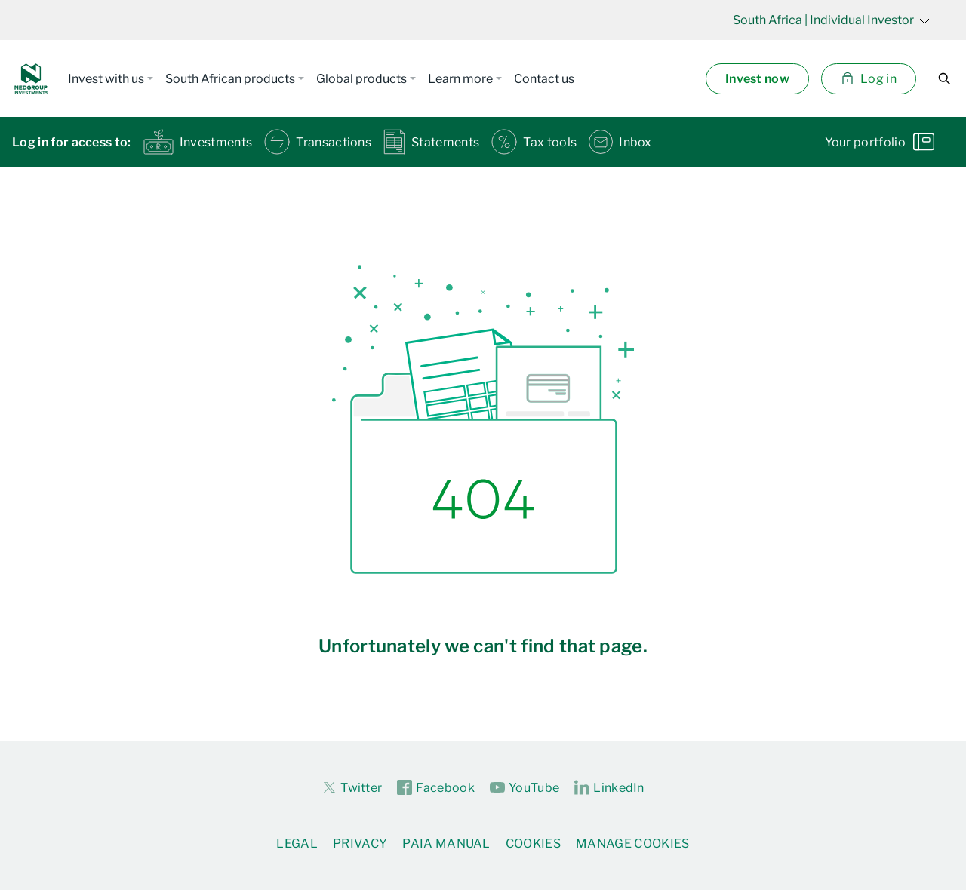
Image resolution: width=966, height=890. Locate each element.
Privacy (360, 843)
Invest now (757, 79)
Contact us (544, 79)
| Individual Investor (831, 20)
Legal (297, 843)
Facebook (436, 788)
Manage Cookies (632, 843)
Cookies (533, 843)
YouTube (524, 788)
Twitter (351, 787)
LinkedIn (609, 788)
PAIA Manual (446, 843)
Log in (869, 79)
